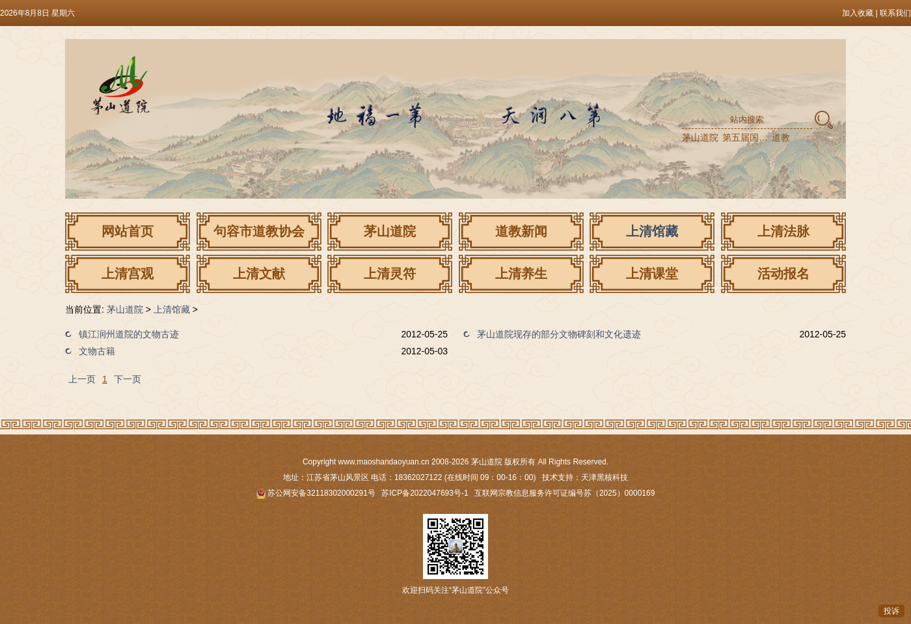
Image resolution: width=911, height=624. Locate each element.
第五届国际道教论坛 (745, 137)
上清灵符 (390, 273)
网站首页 (128, 231)
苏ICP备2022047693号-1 (424, 493)
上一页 (82, 379)
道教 (781, 137)
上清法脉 (783, 231)
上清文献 (259, 273)
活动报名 (783, 273)
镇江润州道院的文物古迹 (129, 334)
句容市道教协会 (259, 231)
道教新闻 (521, 231)
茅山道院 (700, 137)
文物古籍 (97, 351)
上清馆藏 (652, 231)
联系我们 (895, 13)
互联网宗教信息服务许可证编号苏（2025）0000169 (564, 493)
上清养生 (521, 273)
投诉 (891, 611)
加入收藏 (857, 13)
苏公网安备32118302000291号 (315, 493)
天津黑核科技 (604, 477)
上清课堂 (652, 273)
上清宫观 (128, 273)
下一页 (127, 379)
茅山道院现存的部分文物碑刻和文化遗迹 (559, 334)
